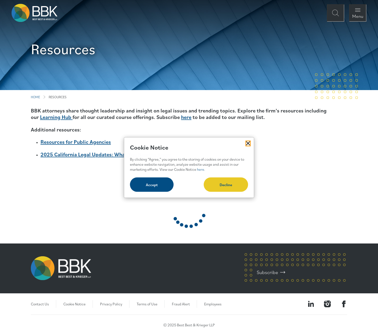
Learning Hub (56, 116)
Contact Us (40, 304)
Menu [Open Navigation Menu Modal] (357, 16)
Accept (152, 184)
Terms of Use (147, 304)
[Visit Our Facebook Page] (343, 304)
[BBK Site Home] (34, 13)
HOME (35, 97)
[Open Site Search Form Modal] (335, 13)
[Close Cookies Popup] (248, 143)
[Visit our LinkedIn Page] (311, 304)
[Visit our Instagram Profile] (327, 304)
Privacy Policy (111, 304)
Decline (226, 184)
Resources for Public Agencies (75, 141)
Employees (213, 304)
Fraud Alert (181, 304)
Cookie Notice (74, 304)
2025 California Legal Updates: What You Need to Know (105, 154)
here (186, 116)
